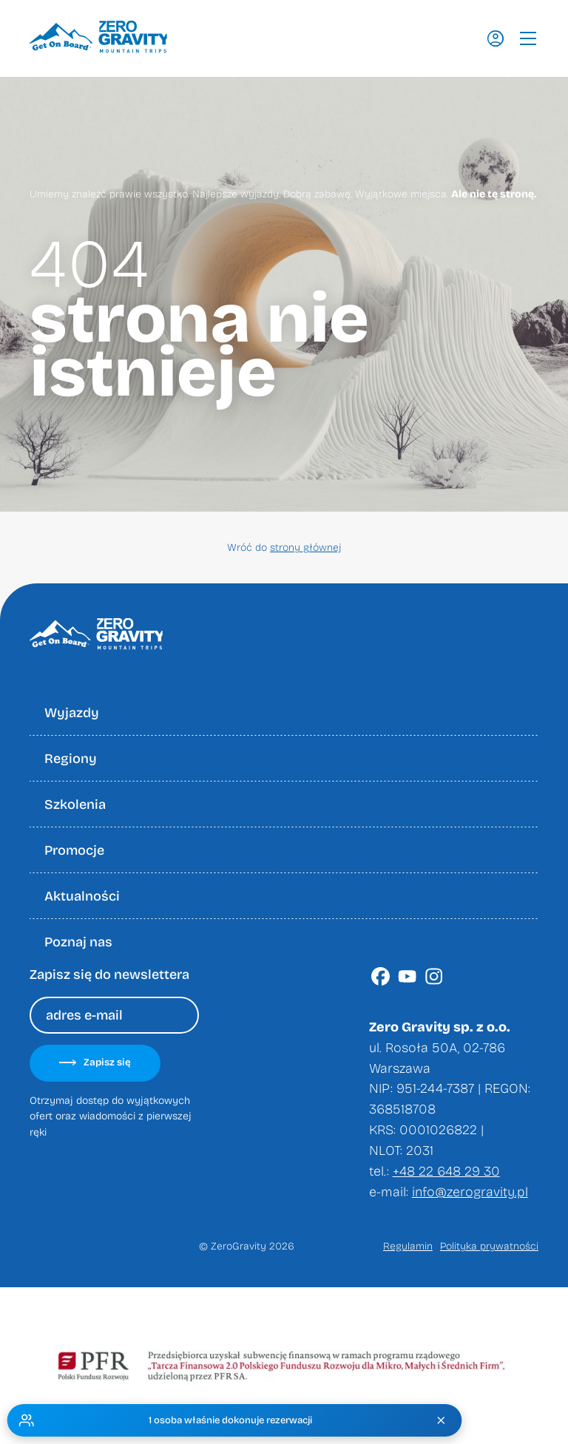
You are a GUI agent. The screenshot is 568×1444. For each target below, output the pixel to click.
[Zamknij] (442, 1420)
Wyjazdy (71, 713)
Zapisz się (95, 1062)
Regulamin (408, 1246)
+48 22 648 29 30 (446, 1171)
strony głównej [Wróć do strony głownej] (305, 547)
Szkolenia (75, 804)
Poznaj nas (78, 942)
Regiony (70, 758)
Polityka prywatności (489, 1246)
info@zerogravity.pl (470, 1192)
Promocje (74, 850)
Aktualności (82, 896)
